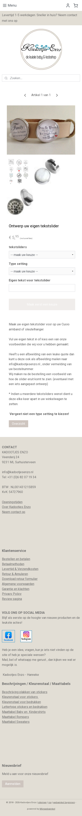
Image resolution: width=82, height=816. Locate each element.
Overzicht (18, 424)
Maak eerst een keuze (42, 304)
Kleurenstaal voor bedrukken (21, 702)
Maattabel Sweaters (16, 722)
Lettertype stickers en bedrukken (24, 707)
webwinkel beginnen (64, 802)
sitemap (42, 802)
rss (49, 802)
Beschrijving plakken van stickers (24, 692)
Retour (6, 574)
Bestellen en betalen (16, 559)
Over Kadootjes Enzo (16, 507)
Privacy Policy (12, 594)
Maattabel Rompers (15, 717)
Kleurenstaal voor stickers (20, 697)
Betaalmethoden (13, 564)
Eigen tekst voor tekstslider (29, 280)
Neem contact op (13, 512)
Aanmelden (12, 784)
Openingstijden (12, 502)
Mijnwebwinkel (47, 809)
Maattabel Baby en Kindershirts (24, 712)
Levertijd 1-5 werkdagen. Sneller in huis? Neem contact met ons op (39, 18)
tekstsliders (18, 247)
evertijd (9, 569)
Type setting (18, 263)
